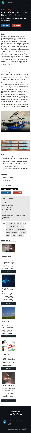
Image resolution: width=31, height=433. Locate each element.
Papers (4, 219)
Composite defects (20, 229)
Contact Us (9, 425)
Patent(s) (14, 215)
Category (5, 202)
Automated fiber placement (13, 223)
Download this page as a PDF (9, 189)
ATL (22, 226)
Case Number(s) (6, 209)
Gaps (7, 235)
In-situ (13, 235)
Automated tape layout (12, 226)
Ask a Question (6, 25)
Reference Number (7, 205)
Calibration (20, 235)
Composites (9, 229)
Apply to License (16, 25)
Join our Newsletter (15, 411)
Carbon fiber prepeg (11, 232)
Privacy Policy (10, 423)
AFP (24, 223)
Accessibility (10, 424)
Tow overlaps (23, 232)
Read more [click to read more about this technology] (8, 271)
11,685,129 (6, 217)
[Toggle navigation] (28, 2)
